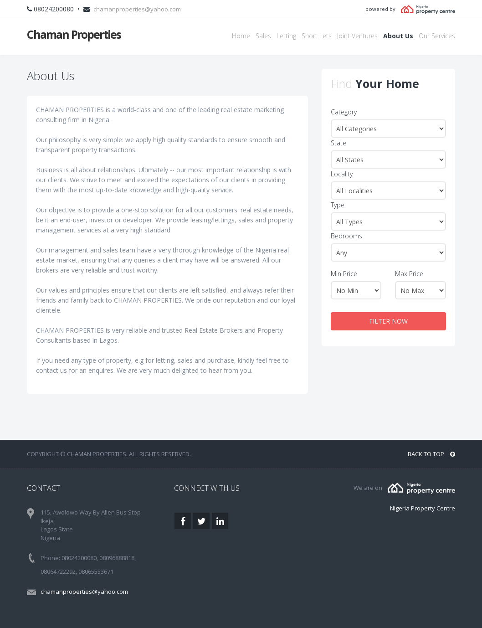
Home (241, 35)
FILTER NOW (388, 321)
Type (337, 205)
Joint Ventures (357, 35)
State (338, 143)
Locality (342, 174)
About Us (398, 35)
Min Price (344, 273)
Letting (286, 35)
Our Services (437, 35)
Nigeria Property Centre (422, 508)
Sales (263, 35)
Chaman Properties (74, 34)
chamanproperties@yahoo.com (137, 9)
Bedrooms (346, 236)
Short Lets (317, 35)
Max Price (409, 273)
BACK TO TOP (431, 454)
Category (344, 112)
